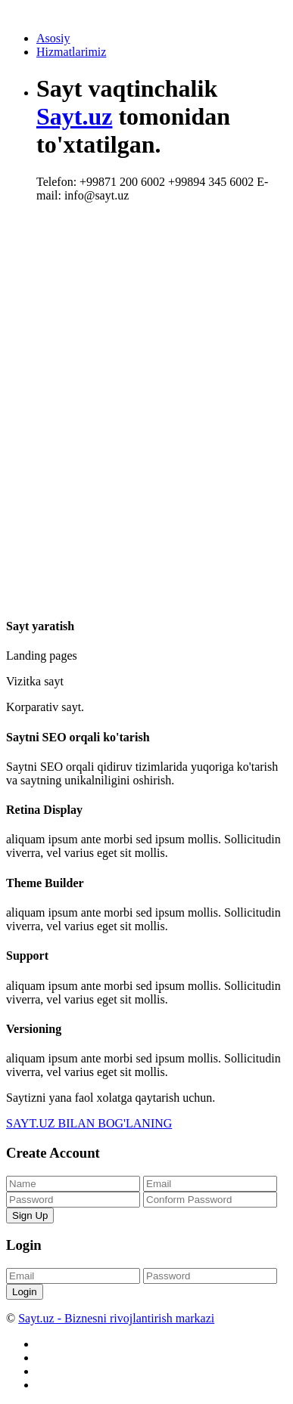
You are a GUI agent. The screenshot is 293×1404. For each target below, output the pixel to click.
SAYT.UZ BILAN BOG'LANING (89, 1123)
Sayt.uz (74, 116)
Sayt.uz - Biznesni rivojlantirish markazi (116, 1318)
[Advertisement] (146, 374)
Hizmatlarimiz (71, 51)
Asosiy (53, 38)
